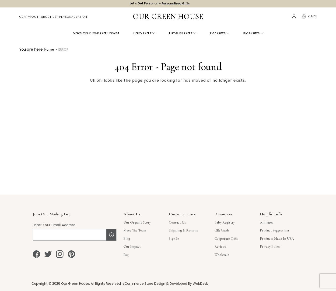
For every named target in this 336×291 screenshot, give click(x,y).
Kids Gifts (253, 35)
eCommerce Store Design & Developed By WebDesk (165, 283)
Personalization (73, 19)
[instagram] (59, 254)
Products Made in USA (277, 238)
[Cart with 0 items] (312, 18)
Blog (126, 238)
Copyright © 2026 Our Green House (60, 283)
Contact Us (177, 222)
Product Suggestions (275, 230)
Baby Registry (224, 222)
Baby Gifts (144, 35)
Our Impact (28, 19)
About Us (49, 19)
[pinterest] (71, 254)
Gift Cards (221, 230)
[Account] (294, 18)
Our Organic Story (137, 222)
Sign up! (111, 235)
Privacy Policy (270, 246)
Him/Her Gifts (182, 35)
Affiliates (266, 222)
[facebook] (36, 254)
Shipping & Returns (183, 230)
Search (284, 18)
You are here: (31, 49)
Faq (126, 254)
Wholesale (221, 254)
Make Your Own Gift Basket (96, 35)
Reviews (220, 246)
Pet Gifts (219, 35)
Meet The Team (134, 230)
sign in (174, 238)
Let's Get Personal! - (160, 4)
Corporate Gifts (226, 238)
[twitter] (48, 254)
